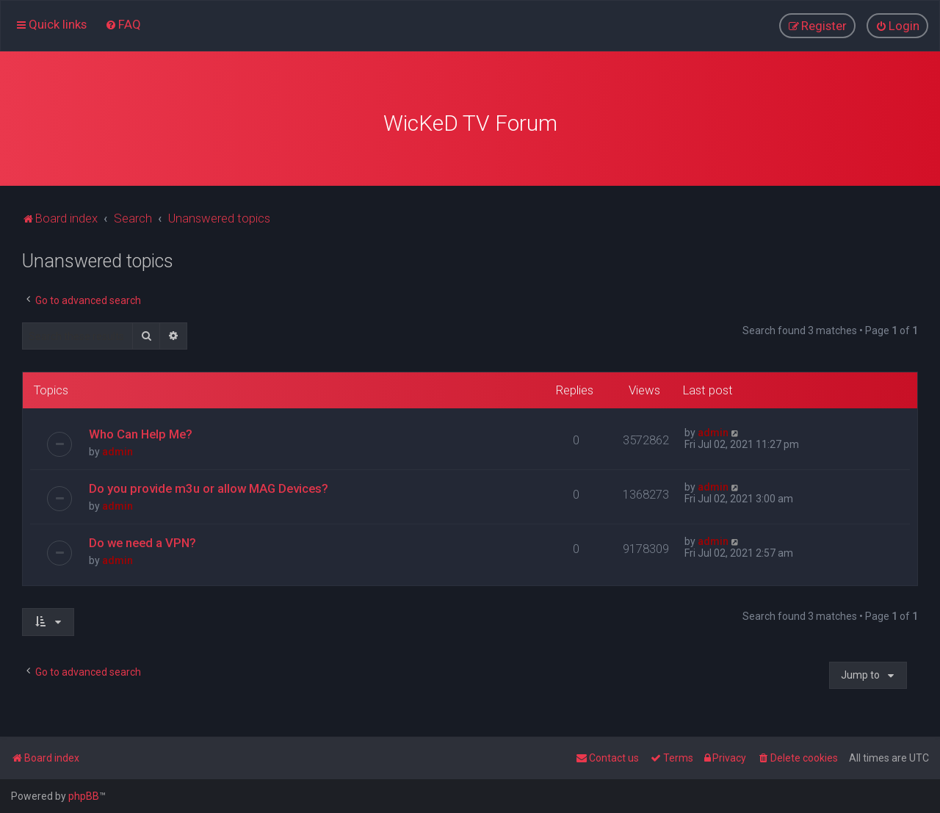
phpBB (83, 796)
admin (117, 448)
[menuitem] (123, 23)
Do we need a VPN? (142, 539)
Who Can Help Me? (140, 430)
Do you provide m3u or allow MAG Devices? (208, 484)
